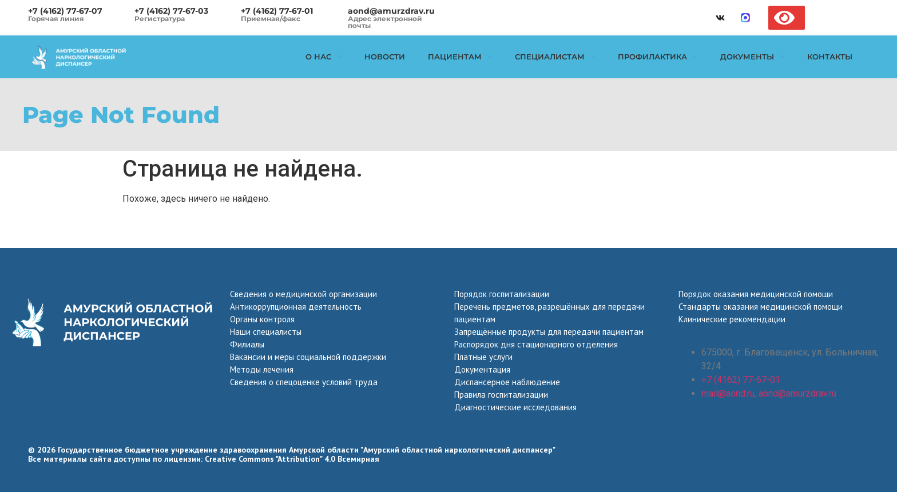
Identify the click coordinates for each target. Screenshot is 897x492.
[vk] (720, 17)
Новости (384, 56)
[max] (745, 17)
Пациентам (460, 56)
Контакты (829, 56)
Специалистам (555, 56)
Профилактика (657, 56)
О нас (323, 56)
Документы (752, 56)
